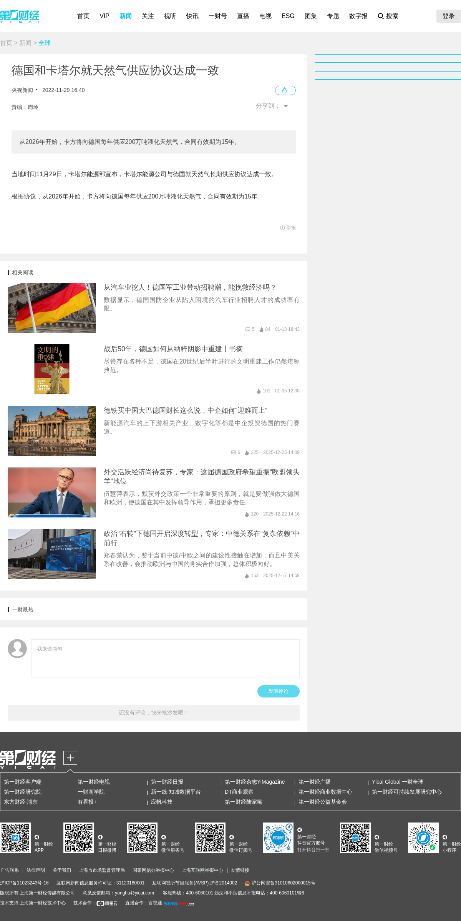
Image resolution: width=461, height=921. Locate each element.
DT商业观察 (239, 792)
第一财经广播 (314, 782)
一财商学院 (91, 792)
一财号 (218, 16)
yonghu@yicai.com (134, 893)
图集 (311, 16)
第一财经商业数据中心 (325, 792)
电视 (265, 16)
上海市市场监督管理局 (102, 870)
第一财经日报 (167, 782)
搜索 (392, 16)
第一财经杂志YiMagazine (255, 782)
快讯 (192, 16)
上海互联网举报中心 (202, 870)
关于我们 (62, 870)
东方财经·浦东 (21, 802)
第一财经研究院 (22, 792)
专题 (333, 16)
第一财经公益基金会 (322, 802)
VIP (104, 16)
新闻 (125, 16)
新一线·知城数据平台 (176, 792)
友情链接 (240, 870)
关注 (148, 16)
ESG (288, 16)
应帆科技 (161, 802)
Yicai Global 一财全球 (397, 782)
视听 (170, 16)
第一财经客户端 (22, 782)
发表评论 (279, 691)
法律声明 (36, 870)
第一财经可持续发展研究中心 (407, 792)
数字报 (358, 16)
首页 (83, 16)
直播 (243, 16)
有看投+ (87, 802)
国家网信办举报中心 (153, 870)
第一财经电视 (94, 782)
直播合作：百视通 (143, 903)
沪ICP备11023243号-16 (24, 883)
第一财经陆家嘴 (243, 802)
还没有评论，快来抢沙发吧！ (154, 712)
